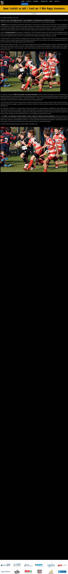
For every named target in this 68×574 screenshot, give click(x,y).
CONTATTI (56, 1)
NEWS (50, 1)
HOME (22, 1)
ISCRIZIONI (24, 4)
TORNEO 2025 (44, 1)
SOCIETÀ (28, 1)
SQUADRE (35, 1)
